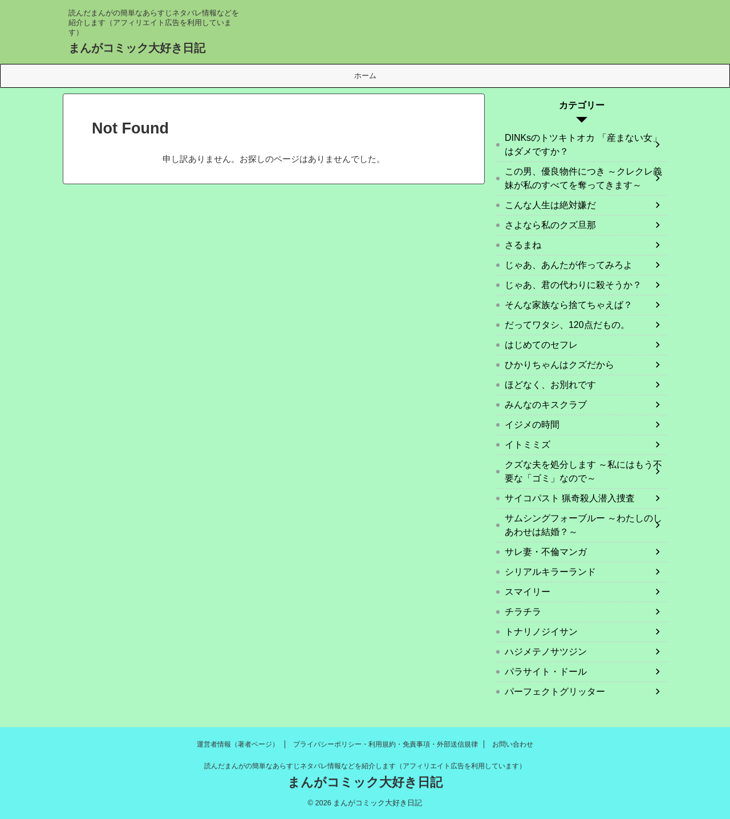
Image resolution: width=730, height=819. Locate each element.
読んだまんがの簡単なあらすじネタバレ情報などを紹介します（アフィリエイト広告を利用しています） (365, 766)
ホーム (365, 75)
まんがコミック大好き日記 (136, 48)
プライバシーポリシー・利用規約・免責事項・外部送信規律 (385, 744)
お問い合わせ (512, 744)
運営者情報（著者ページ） (238, 744)
